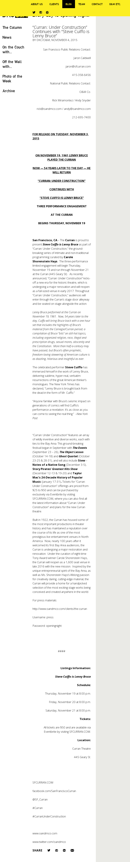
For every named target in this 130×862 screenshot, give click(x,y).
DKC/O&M (43, 40)
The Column (12, 27)
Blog (69, 4)
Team (81, 4)
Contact (97, 4)
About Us (37, 4)
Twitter (33, 12)
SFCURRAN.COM (42, 498)
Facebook (40, 12)
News (7, 37)
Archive (9, 90)
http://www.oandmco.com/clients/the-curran (59, 609)
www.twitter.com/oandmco (49, 842)
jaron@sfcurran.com (78, 66)
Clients (54, 4)
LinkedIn (64, 850)
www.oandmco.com (44, 833)
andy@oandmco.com (77, 109)
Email (72, 850)
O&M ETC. (115, 4)
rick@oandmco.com (49, 109)
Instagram (47, 12)
